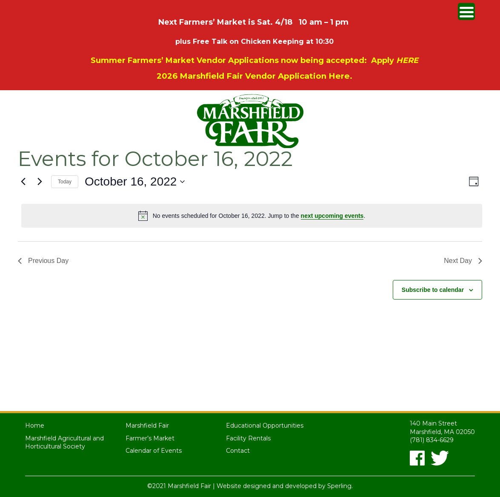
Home (34, 425)
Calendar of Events (154, 450)
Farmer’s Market (150, 438)
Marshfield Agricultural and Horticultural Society (64, 442)
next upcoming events (332, 215)
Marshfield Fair (147, 425)
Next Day (463, 260)
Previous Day (43, 260)
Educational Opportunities (264, 425)
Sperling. (340, 486)
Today (64, 182)
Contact (238, 450)
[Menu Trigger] (466, 11)
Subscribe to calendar (433, 289)
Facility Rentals (248, 438)
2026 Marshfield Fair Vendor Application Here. (254, 76)
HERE (407, 60)
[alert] (251, 216)
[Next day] (39, 182)
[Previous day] (23, 182)
